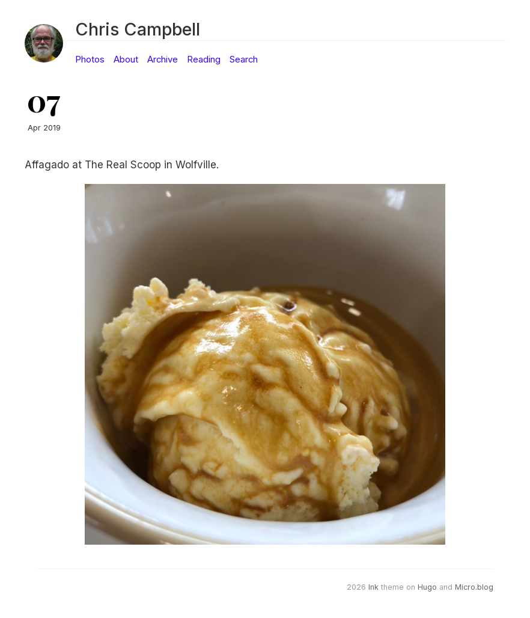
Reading (204, 59)
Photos (90, 59)
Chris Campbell (137, 29)
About (126, 59)
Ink (373, 587)
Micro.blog (474, 587)
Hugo (427, 587)
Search (244, 59)
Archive (162, 59)
